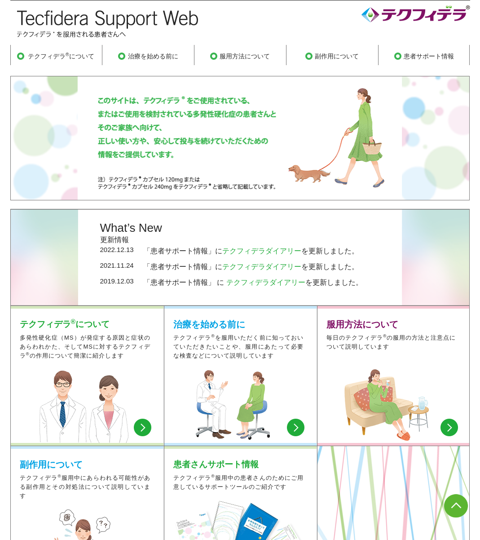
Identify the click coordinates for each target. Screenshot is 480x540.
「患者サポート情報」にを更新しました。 (251, 251)
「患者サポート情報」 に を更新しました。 (253, 282)
